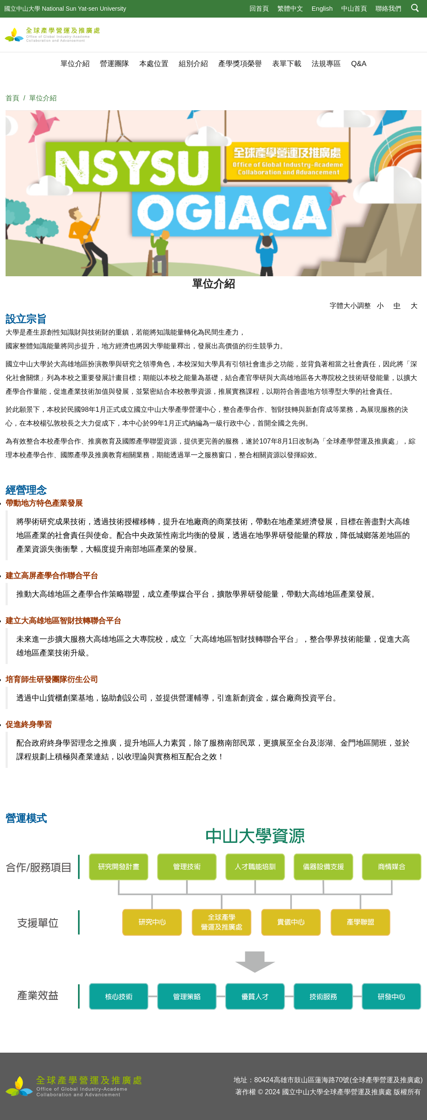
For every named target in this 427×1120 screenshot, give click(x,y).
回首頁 (259, 8)
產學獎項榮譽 (240, 64)
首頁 (12, 98)
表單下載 (286, 64)
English (322, 8)
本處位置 (153, 64)
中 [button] (397, 305)
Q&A (359, 64)
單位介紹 (75, 64)
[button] (415, 8)
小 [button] (380, 305)
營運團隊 (114, 64)
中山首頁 (354, 8)
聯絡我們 (388, 8)
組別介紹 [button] (193, 64)
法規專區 (326, 64)
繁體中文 (290, 8)
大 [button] (414, 305)
